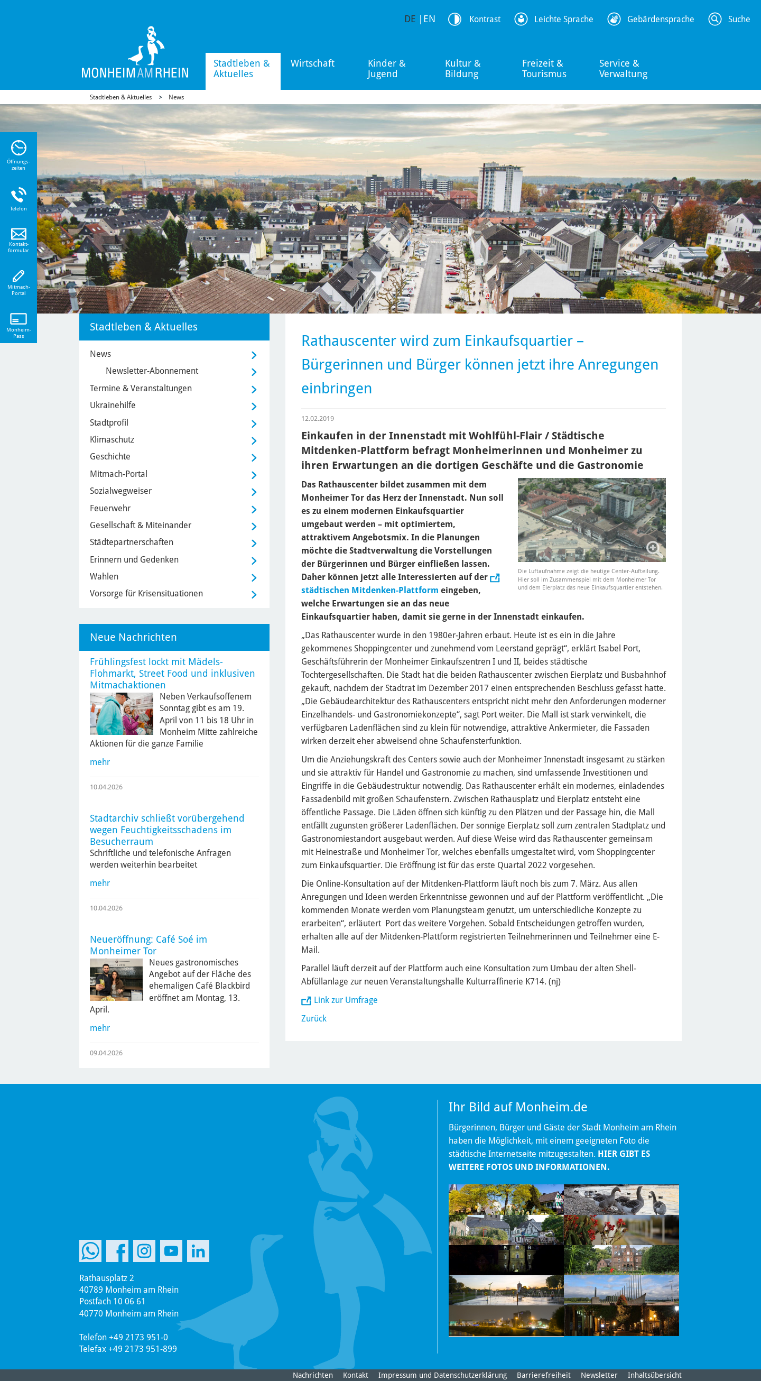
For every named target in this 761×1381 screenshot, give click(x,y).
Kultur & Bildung (463, 68)
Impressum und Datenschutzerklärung (442, 1375)
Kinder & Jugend (387, 68)
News (176, 97)
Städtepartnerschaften (131, 542)
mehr (100, 762)
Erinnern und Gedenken (134, 560)
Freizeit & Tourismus (544, 68)
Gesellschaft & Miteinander (140, 525)
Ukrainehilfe (113, 405)
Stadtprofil (109, 423)
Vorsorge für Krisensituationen (146, 593)
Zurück (314, 1019)
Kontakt (355, 1375)
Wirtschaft (313, 63)
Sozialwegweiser (121, 491)
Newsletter (599, 1375)
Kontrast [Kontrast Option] (484, 19)
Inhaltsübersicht (655, 1375)
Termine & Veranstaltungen (141, 388)
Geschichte (110, 457)
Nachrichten (313, 1375)
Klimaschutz (112, 440)
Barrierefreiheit (544, 1375)
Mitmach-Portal (118, 474)
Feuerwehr (110, 508)
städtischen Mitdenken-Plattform (370, 590)
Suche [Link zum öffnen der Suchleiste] (739, 19)
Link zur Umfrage (346, 1000)
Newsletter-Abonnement (152, 371)
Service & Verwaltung (623, 68)
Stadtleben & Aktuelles (242, 68)
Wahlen (104, 577)
